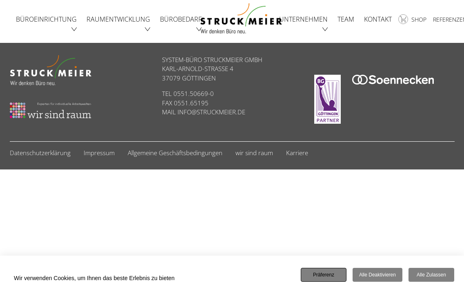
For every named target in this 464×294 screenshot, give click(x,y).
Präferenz (323, 275)
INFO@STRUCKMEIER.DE (211, 112)
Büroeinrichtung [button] (46, 19)
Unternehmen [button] (303, 19)
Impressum (99, 153)
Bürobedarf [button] (181, 19)
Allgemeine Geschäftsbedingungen (175, 153)
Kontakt (378, 19)
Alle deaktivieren (377, 275)
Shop (412, 19)
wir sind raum (254, 153)
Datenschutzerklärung (40, 153)
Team (345, 19)
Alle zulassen (431, 275)
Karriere (297, 153)
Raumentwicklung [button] (118, 19)
